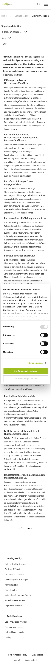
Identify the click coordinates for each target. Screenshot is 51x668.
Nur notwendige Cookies (26, 378)
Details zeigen (36, 363)
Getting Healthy (14, 558)
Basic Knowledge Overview (16, 622)
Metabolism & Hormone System (18, 595)
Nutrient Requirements (14, 632)
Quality (8, 637)
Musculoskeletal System (15, 600)
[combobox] (25, 32)
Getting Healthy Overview (15, 564)
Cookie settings (31, 660)
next (28, 528)
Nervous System (11, 584)
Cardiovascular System (14, 574)
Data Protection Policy (17, 654)
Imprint (17, 660)
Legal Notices (37, 654)
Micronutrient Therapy (14, 627)
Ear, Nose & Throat (12, 569)
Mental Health (11, 590)
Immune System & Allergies (16, 579)
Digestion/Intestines (13, 605)
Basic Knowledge (14, 616)
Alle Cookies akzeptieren (25, 371)
